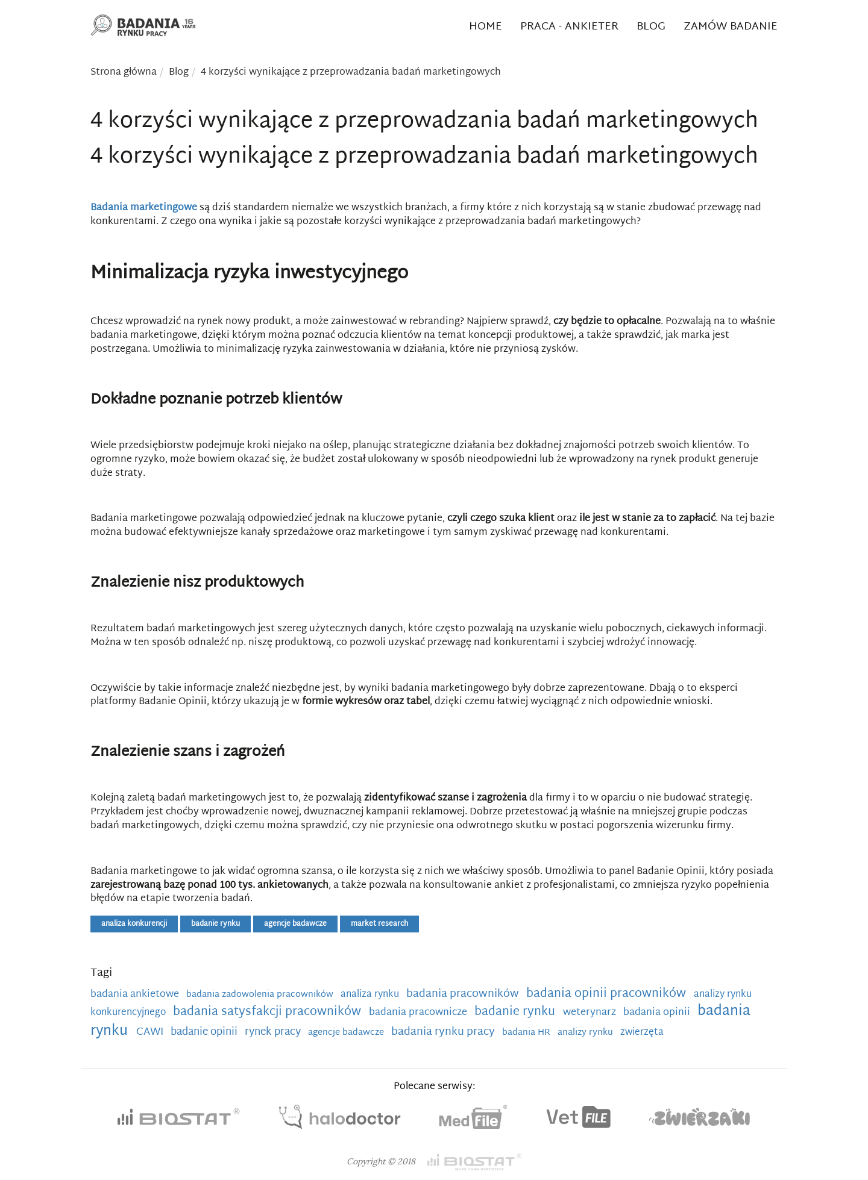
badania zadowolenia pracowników (261, 995)
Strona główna (123, 72)
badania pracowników (463, 994)
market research (379, 924)
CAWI (151, 1032)
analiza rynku (371, 994)
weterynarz (590, 1013)
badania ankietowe (135, 994)
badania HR (527, 1033)
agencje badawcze (295, 924)
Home (485, 27)
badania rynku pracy (444, 1032)
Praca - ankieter (569, 27)
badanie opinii (205, 1032)
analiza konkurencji (134, 924)
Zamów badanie (731, 27)
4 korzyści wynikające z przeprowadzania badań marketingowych (351, 72)
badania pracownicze (419, 1013)
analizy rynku (586, 1033)
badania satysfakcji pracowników (268, 1012)
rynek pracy (274, 1032)
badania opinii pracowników (607, 994)
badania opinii (658, 1013)
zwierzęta (642, 1032)
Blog (651, 27)
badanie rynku (215, 924)
